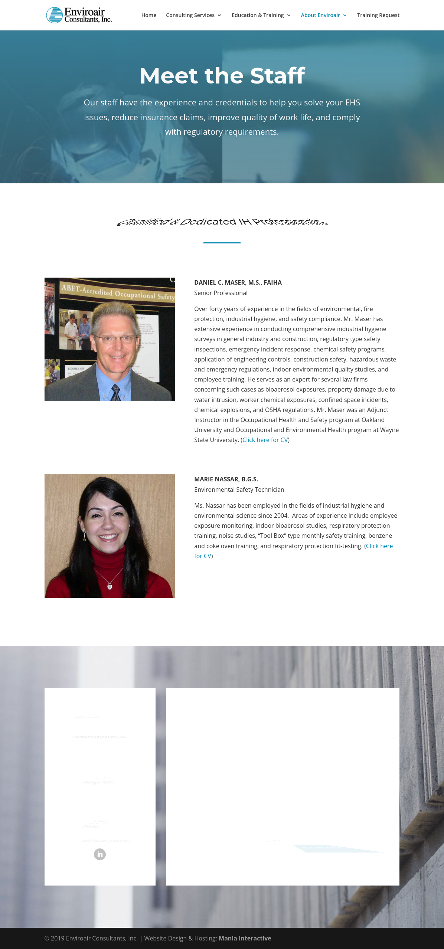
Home (149, 16)
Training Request (378, 16)
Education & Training (258, 16)
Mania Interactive (245, 938)
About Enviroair (320, 16)
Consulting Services (190, 16)
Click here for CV (265, 440)
